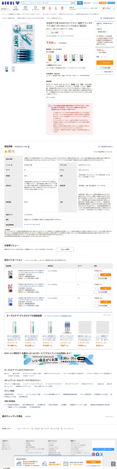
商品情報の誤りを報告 (22, 146)
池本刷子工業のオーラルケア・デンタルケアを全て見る (30, 18)
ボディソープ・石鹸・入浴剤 (12, 384)
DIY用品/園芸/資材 (35, 407)
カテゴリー (5, 9)
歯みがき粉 (16, 373)
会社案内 (29, 443)
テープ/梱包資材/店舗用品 (11, 404)
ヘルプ (96, 3)
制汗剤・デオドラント (88, 384)
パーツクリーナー (25, 428)
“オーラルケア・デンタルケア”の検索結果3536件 (57, 316)
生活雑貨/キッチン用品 (14, 14)
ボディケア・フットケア (72, 384)
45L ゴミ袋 (56, 428)
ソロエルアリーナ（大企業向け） (79, 445)
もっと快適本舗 (107, 36)
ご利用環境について (54, 449)
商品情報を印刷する (107, 18)
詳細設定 (73, 2)
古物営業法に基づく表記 (55, 453)
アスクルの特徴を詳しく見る (93, 466)
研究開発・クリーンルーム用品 (78, 404)
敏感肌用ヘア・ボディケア (23, 386)
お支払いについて (7, 447)
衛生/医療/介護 (23, 396)
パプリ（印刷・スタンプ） (77, 447)
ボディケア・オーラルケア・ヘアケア (31, 14)
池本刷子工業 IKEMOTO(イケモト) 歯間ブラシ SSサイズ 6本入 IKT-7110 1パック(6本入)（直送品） (31, 299)
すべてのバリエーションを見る (76, 68)
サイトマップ (51, 443)
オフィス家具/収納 (85, 394)
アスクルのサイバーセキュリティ (35, 452)
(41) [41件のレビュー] (70, 342)
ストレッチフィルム (68, 428)
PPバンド (46, 428)
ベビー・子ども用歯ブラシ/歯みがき (73, 373)
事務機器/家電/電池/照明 (70, 394)
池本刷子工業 (11, 18)
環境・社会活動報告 (31, 447)
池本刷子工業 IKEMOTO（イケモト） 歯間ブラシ (87, 14)
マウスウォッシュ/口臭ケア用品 (32, 373)
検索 (80, 3)
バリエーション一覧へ (31, 260)
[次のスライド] (112, 330)
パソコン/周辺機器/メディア (52, 394)
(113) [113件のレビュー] (87, 342)
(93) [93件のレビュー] (105, 342)
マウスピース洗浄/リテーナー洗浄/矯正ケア (99, 373)
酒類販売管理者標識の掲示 (55, 455)
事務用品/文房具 (9, 394)
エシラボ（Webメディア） (77, 451)
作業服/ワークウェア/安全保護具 (17, 407)
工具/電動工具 (41, 404)
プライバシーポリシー (54, 447)
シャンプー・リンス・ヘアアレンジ (32, 384)
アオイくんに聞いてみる (103, 449)
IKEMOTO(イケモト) (57, 18)
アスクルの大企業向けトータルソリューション (80, 453)
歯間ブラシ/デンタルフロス (66, 14)
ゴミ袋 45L (37, 428)
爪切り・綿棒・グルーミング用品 (43, 386)
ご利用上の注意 (52, 451)
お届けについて (6, 445)
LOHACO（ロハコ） (76, 443)
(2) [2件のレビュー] (34, 342)
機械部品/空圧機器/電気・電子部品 (100, 404)
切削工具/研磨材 (53, 404)
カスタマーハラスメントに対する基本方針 (35, 449)
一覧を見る (27, 416)
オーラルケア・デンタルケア (50, 14)
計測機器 (63, 404)
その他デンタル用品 (13, 376)
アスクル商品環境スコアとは (102, 152)
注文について (6, 443)
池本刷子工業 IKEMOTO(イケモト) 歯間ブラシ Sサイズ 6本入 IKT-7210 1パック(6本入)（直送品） (31, 285)
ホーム (3, 14)
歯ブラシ (7, 373)
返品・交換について (7, 449)
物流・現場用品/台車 (28, 404)
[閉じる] (103, 456)
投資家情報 (29, 445)
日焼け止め (100, 384)
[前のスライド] (4, 330)
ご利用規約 (51, 445)
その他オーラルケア (28, 376)
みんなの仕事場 (75, 449)
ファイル (19, 394)
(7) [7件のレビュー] (16, 342)
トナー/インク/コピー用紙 (33, 394)
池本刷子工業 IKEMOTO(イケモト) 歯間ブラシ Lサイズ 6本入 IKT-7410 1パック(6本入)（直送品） (31, 272)
